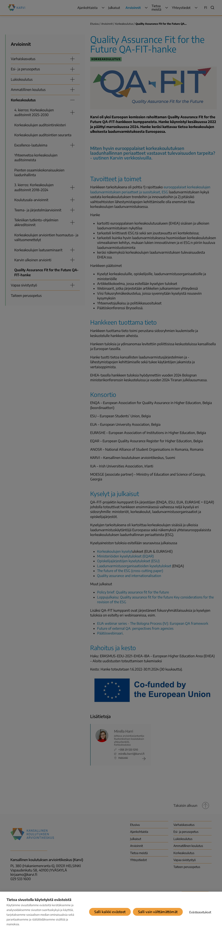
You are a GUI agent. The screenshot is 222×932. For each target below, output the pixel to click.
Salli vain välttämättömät (158, 912)
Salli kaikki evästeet (110, 912)
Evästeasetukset (200, 912)
